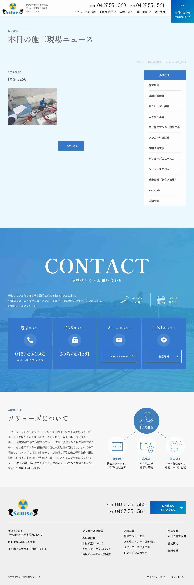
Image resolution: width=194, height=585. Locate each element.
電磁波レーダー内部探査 (96, 554)
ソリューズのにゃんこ (162, 159)
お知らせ (154, 200)
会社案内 (160, 12)
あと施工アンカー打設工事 (164, 127)
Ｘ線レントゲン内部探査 (96, 549)
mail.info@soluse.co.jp (21, 542)
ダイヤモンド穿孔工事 (137, 547)
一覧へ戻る (71, 146)
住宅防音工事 (156, 148)
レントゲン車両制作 (135, 553)
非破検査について (92, 543)
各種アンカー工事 (134, 536)
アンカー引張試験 (159, 138)
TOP (138, 62)
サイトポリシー (178, 577)
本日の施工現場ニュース (158, 62)
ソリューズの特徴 (85, 12)
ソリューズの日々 (159, 169)
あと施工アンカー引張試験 (139, 542)
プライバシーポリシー (157, 577)
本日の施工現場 (177, 536)
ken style (154, 190)
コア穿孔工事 (156, 117)
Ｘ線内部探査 (156, 96)
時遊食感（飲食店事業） (163, 180)
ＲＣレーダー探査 (159, 106)
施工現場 (154, 85)
